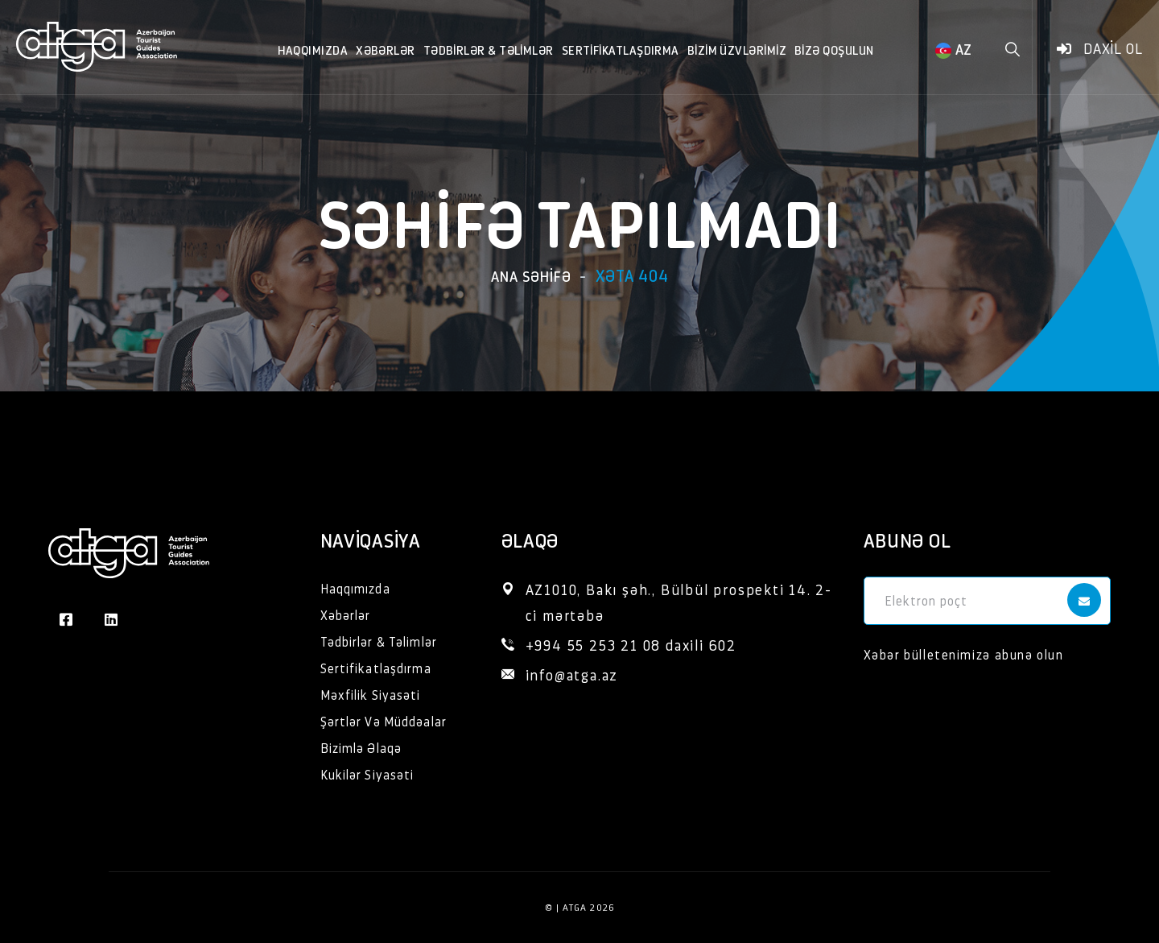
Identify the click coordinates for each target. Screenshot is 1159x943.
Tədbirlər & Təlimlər (488, 49)
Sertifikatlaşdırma (620, 49)
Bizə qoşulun (833, 49)
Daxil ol (1100, 48)
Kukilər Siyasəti (367, 774)
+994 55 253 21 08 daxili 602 (631, 645)
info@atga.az (572, 674)
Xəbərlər (385, 49)
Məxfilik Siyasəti (370, 694)
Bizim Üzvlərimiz (736, 49)
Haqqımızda (313, 49)
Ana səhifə (531, 276)
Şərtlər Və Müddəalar (383, 721)
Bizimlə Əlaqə (361, 747)
